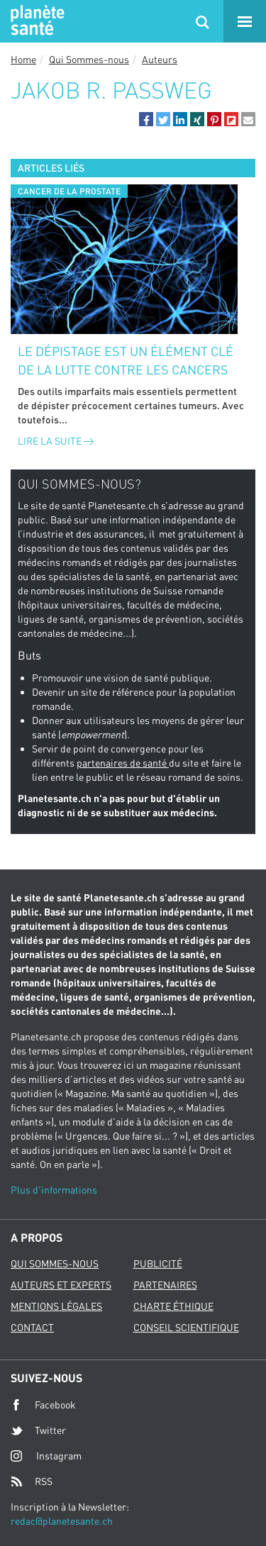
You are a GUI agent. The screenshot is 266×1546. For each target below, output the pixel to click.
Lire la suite (56, 441)
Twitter (38, 1430)
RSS (31, 1481)
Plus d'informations (54, 1190)
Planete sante (35, 21)
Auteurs (159, 59)
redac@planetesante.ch (62, 1521)
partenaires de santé (123, 763)
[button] (146, 119)
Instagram (46, 1456)
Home (23, 59)
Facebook (43, 1405)
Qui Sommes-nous (89, 59)
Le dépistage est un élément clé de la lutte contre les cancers (125, 360)
